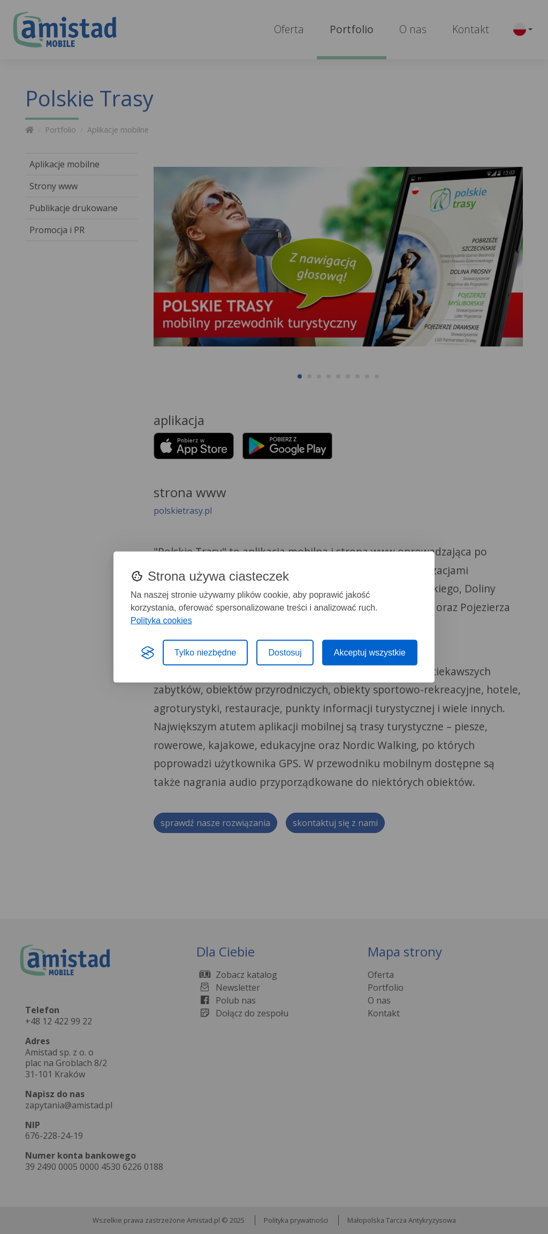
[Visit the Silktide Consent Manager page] (147, 652)
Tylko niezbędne (205, 652)
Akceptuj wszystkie (370, 652)
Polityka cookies (161, 619)
